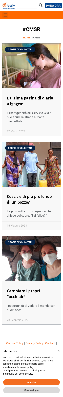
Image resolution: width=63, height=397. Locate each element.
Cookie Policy (15, 343)
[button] (5, 15)
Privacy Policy (34, 343)
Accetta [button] (31, 382)
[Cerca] (41, 6)
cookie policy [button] (26, 367)
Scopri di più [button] (31, 390)
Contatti (50, 343)
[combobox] (27, 4)
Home (26, 37)
